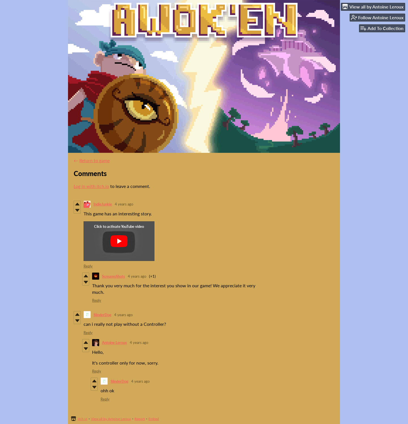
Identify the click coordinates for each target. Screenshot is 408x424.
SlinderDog (102, 314)
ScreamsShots (113, 276)
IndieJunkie (103, 204)
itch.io (82, 419)
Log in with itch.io (91, 186)
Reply (88, 266)
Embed (153, 419)
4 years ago (124, 204)
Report (140, 419)
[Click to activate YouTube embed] (119, 241)
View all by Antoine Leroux (111, 419)
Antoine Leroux (114, 342)
